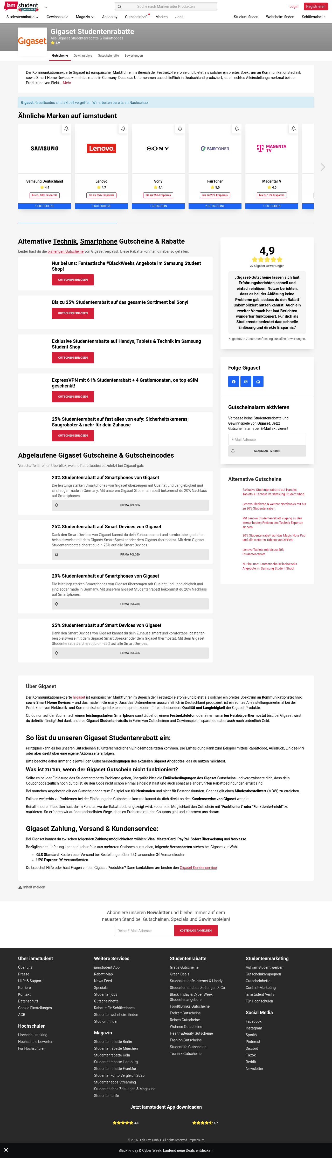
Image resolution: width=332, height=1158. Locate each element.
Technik (65, 241)
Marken (162, 17)
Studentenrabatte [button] (22, 17)
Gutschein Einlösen (73, 280)
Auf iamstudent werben (264, 967)
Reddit (251, 1062)
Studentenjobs (105, 994)
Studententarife (106, 1096)
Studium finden (246, 17)
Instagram (254, 1028)
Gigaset (79, 697)
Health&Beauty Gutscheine (191, 1033)
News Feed (103, 981)
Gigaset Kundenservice (198, 868)
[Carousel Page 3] (264, 223)
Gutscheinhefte (106, 1001)
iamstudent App (107, 967)
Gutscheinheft (137, 16)
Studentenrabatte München (116, 1048)
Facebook (254, 1021)
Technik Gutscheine (186, 1054)
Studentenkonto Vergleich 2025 (119, 1075)
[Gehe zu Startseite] (22, 6)
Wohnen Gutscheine (186, 1027)
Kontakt (24, 994)
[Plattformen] (46, 7)
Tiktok (251, 1055)
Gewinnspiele (57, 17)
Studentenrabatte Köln (112, 1055)
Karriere (24, 988)
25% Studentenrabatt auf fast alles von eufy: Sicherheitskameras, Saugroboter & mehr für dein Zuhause (120, 421)
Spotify (251, 1035)
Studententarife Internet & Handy (196, 981)
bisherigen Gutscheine (66, 251)
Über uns (25, 967)
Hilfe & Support (30, 981)
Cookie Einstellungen (35, 1008)
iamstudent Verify (260, 994)
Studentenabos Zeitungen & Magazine (124, 1089)
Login (294, 6)
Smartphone (98, 241)
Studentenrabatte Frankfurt (116, 1069)
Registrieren (316, 6)
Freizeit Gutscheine (185, 1013)
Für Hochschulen (31, 1048)
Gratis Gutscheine (184, 967)
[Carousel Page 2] (166, 223)
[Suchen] (119, 6)
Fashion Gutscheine (186, 1040)
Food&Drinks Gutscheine (190, 1006)
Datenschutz (28, 1001)
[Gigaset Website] (259, 382)
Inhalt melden (31, 887)
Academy (109, 17)
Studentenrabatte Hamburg (116, 1062)
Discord (252, 1048)
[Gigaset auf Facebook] (234, 382)
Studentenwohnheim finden (116, 1015)
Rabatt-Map (103, 974)
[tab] (60, 56)
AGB (21, 1015)
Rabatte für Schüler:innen (114, 1008)
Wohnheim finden (280, 17)
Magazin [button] (85, 17)
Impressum (196, 1140)
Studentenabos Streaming (115, 1082)
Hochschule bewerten (35, 1042)
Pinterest (253, 1042)
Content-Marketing (261, 988)
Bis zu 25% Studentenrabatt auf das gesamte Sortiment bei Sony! (120, 302)
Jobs (179, 17)
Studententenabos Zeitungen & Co (197, 988)
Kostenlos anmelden (196, 930)
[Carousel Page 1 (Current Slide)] (67, 223)
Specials (101, 988)
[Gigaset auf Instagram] (246, 382)
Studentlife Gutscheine (188, 1047)
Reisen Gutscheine (185, 1020)
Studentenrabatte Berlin (113, 1042)
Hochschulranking (32, 1035)
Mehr (67, 83)
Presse (23, 974)
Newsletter (254, 1069)
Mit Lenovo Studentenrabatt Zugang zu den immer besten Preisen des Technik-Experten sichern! (273, 523)
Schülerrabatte (314, 17)
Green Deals (179, 974)
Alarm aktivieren (255, 451)
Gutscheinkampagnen (263, 974)
